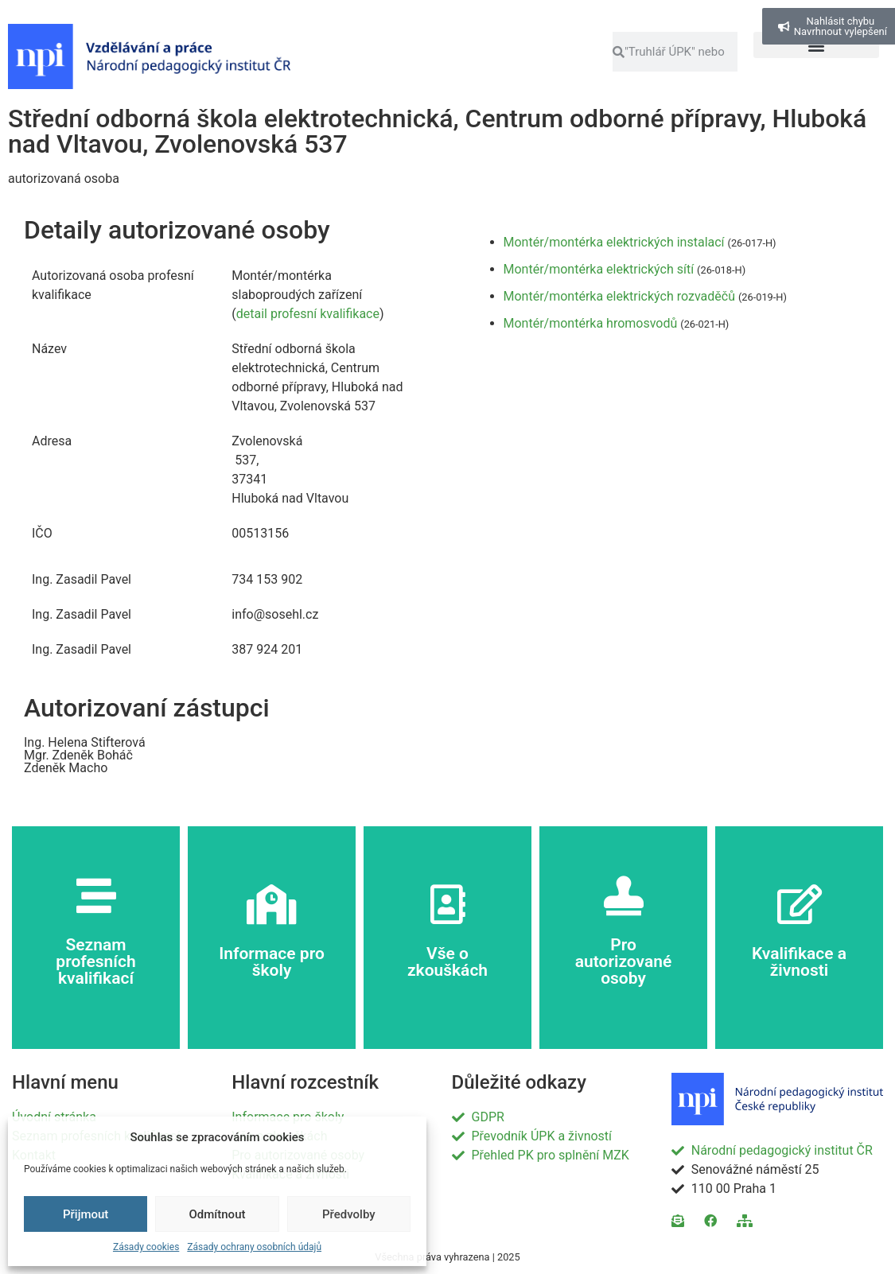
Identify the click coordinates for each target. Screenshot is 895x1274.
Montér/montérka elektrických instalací (614, 242)
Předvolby (349, 1214)
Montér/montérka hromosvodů (591, 323)
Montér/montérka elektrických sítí (599, 269)
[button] (815, 45)
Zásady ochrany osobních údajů (254, 1247)
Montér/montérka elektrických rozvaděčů (619, 296)
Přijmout (85, 1214)
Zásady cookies (146, 1247)
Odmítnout (217, 1214)
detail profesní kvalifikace (307, 313)
